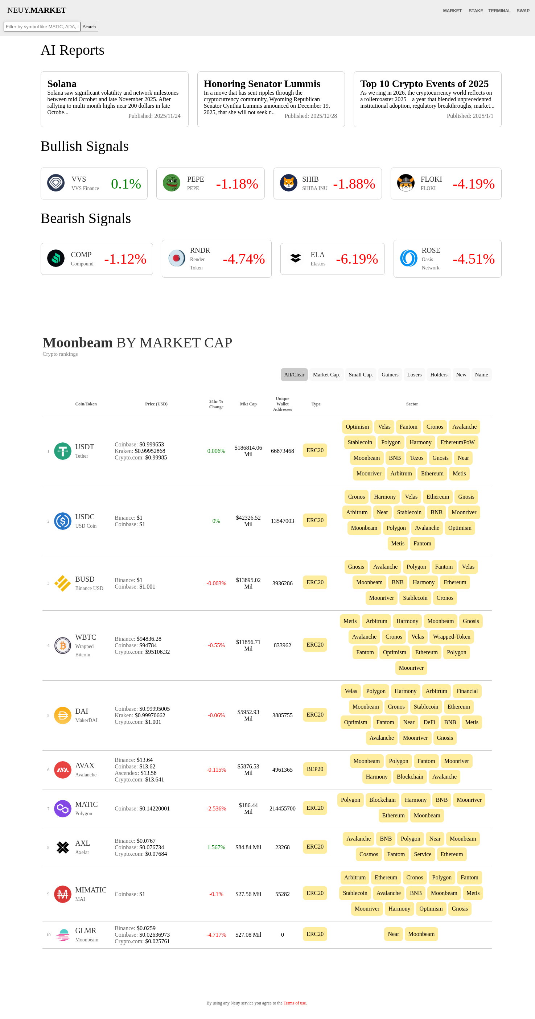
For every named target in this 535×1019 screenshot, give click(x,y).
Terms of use (295, 1003)
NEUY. (36, 10)
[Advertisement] (267, 304)
